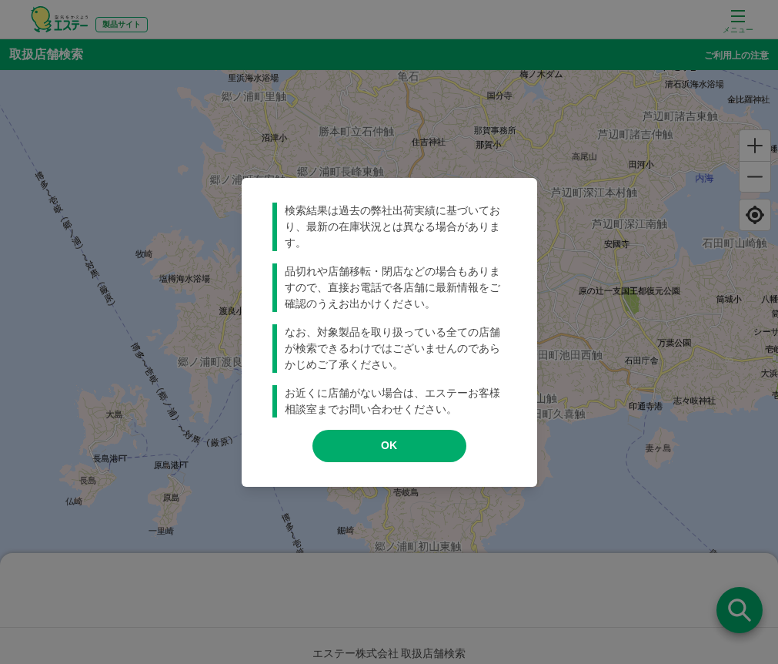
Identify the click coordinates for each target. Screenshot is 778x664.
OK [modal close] (389, 445)
